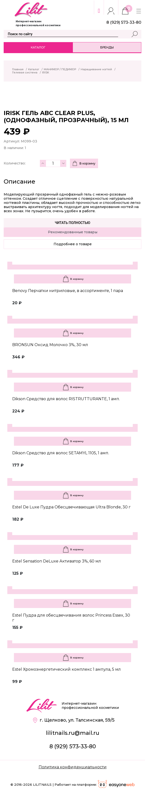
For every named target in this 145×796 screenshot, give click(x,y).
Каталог (38, 47)
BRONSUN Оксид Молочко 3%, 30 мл (50, 344)
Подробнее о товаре (73, 244)
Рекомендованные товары (72, 232)
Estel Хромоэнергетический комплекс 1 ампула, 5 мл (66, 669)
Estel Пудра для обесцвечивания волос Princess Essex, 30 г (71, 617)
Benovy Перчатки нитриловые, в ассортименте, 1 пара (67, 290)
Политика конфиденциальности (73, 767)
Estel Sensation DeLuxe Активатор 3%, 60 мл (56, 561)
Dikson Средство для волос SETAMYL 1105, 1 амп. (60, 453)
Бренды (107, 47)
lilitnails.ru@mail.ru (72, 733)
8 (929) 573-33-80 (72, 746)
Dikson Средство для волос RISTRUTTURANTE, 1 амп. (66, 399)
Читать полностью (72, 223)
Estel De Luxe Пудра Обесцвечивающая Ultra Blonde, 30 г (71, 507)
